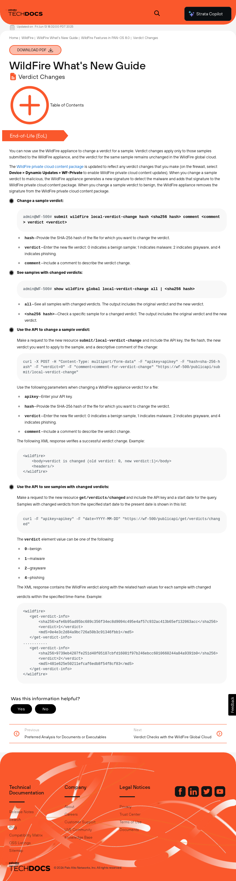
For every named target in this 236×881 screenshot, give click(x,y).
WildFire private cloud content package (50, 166)
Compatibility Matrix (25, 835)
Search (15, 819)
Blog (13, 827)
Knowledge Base (78, 837)
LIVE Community (78, 830)
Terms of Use (131, 822)
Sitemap (16, 850)
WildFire (27, 38)
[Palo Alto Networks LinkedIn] (194, 795)
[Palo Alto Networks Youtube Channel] (219, 795)
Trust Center (130, 814)
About (69, 807)
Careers (71, 814)
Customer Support (80, 822)
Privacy (126, 807)
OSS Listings (20, 843)
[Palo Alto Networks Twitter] (207, 795)
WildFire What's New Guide (57, 38)
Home (13, 38)
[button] (232, 705)
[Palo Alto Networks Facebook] (181, 795)
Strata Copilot (205, 13)
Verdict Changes (145, 38)
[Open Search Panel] (157, 13)
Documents (129, 830)
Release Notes (21, 812)
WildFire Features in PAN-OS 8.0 (105, 38)
